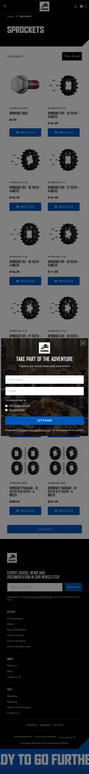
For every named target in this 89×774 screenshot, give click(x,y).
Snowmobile (17, 410)
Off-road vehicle (19, 406)
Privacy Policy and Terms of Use (35, 430)
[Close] (83, 343)
